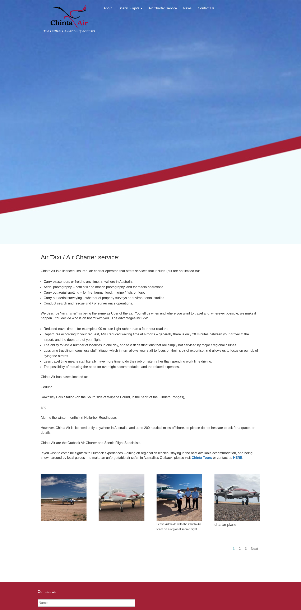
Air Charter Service (163, 8)
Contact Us (206, 8)
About (108, 8)
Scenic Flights (130, 8)
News (187, 8)
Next (254, 548)
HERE (237, 457)
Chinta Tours (202, 457)
